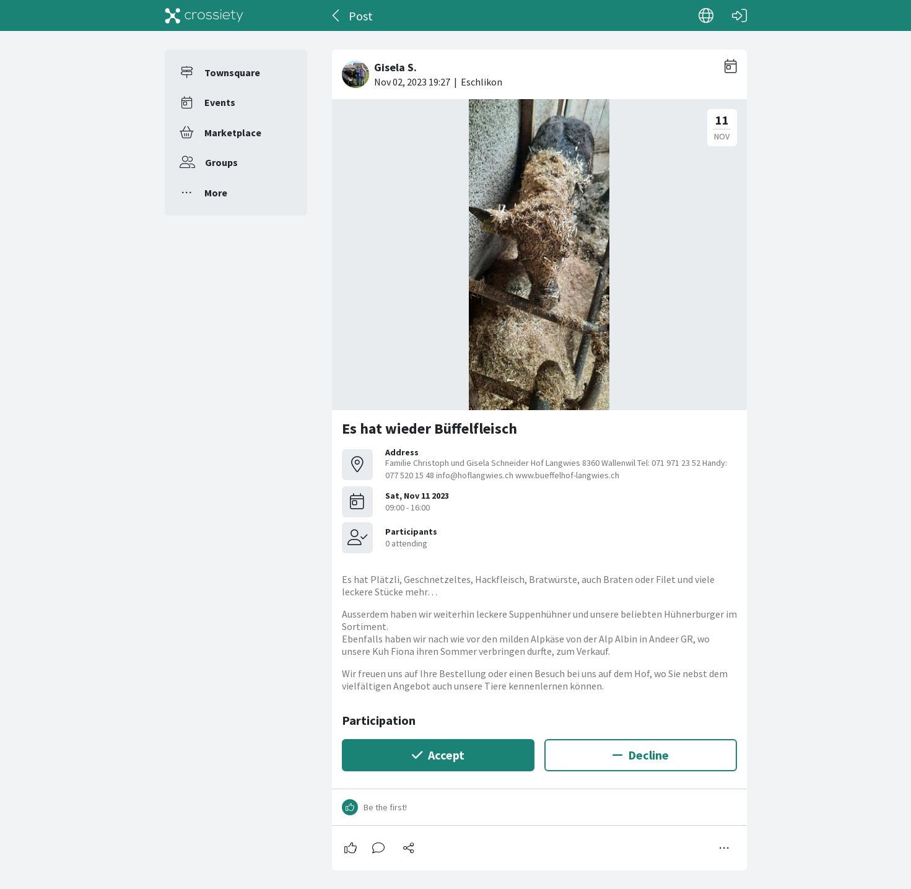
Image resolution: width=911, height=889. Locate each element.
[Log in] (739, 15)
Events (219, 102)
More (215, 192)
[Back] (337, 15)
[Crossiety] (204, 15)
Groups (221, 162)
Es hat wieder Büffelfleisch (429, 428)
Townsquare (232, 72)
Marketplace (232, 132)
